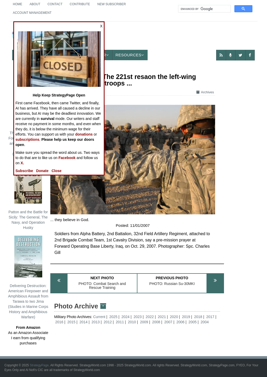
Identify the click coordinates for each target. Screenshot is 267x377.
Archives (205, 92)
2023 (138, 317)
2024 (126, 317)
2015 (71, 322)
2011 (120, 322)
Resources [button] (130, 55)
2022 (150, 317)
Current (99, 317)
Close (57, 171)
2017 (210, 317)
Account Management (32, 13)
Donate (42, 171)
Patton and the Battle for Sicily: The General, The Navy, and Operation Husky (28, 196)
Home (17, 4)
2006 (180, 322)
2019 (186, 317)
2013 (96, 322)
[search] (204, 9)
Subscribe (24, 171)
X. (22, 163)
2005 (193, 322)
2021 (162, 317)
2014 (84, 322)
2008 (156, 322)
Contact (54, 4)
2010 (132, 322)
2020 (174, 317)
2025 (113, 317)
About (34, 4)
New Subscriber (111, 4)
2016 (59, 322)
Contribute (80, 4)
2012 (108, 322)
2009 (144, 322)
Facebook (66, 158)
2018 (198, 317)
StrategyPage (39, 365)
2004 (205, 322)
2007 (168, 322)
